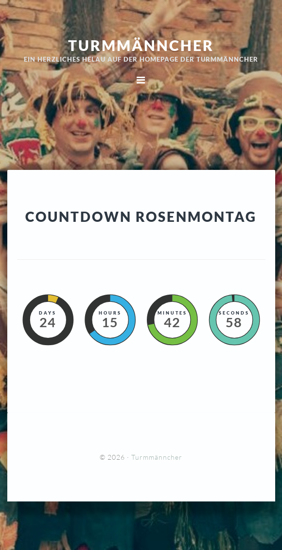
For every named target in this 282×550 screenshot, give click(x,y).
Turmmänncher (141, 45)
